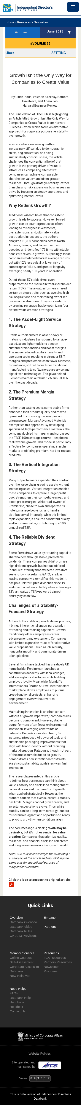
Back (9, 52)
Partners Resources (58, 962)
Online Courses (21, 957)
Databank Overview (23, 922)
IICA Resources (55, 957)
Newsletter (51, 966)
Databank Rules (21, 931)
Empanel (50, 917)
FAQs (14, 993)
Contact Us (17, 1011)
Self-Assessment (21, 962)
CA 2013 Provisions (23, 935)
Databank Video (21, 926)
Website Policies (40, 1053)
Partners (50, 926)
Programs (51, 971)
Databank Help (20, 997)
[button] (70, 32)
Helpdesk (16, 1007)
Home (10, 22)
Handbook (17, 1002)
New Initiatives (20, 976)
